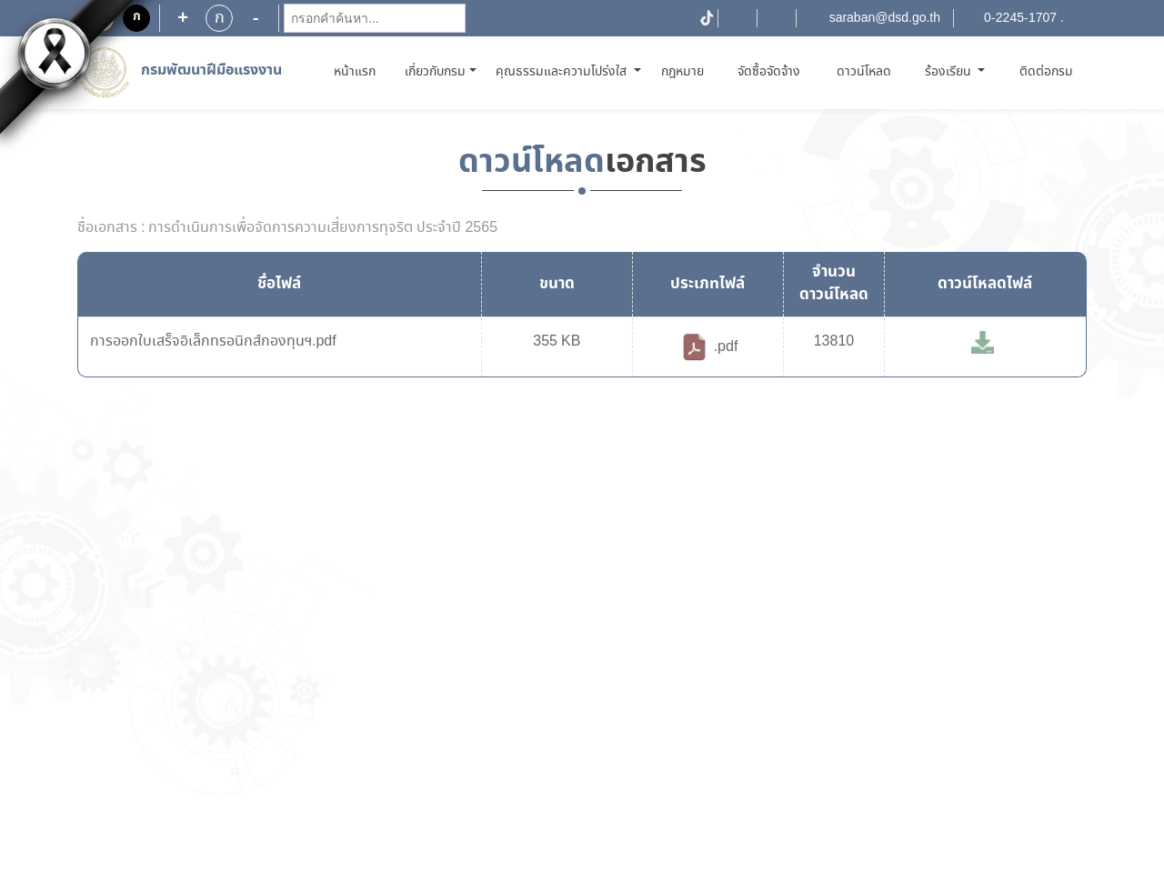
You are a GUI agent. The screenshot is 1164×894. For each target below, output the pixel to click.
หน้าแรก (358, 71)
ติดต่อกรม (1046, 72)
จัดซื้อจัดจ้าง (769, 72)
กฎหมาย (682, 72)
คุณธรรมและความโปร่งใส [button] (563, 72)
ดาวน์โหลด (864, 72)
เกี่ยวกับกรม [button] (435, 72)
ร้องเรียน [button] (950, 72)
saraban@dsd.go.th (884, 18)
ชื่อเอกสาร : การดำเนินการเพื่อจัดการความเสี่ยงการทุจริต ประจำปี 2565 (287, 228)
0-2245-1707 (1020, 18)
